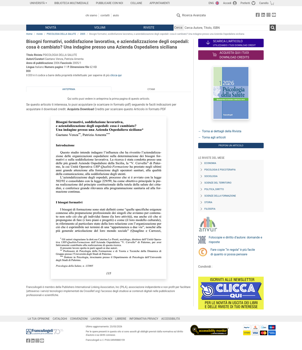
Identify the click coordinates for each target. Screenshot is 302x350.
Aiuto (116, 15)
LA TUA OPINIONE (39, 318)
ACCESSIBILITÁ (170, 318)
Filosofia (209, 209)
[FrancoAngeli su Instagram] (268, 15)
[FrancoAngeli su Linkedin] (263, 15)
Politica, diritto (214, 189)
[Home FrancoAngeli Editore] (51, 15)
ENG (211, 3)
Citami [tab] (151, 89)
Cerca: (178, 27)
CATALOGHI (60, 318)
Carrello (263, 3)
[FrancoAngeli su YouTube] (274, 15)
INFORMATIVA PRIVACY (143, 318)
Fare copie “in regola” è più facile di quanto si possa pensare (233, 252)
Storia (208, 202)
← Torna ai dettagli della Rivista (219, 131)
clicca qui (116, 75)
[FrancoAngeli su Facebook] (258, 15)
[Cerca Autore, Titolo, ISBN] (227, 28)
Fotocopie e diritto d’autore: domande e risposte (235, 240)
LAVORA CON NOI (101, 318)
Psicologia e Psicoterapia (220, 169)
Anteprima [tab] (68, 89)
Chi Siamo (91, 15)
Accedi (227, 3)
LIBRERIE (120, 318)
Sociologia (210, 176)
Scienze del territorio (218, 182)
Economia (210, 163)
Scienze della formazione (220, 195)
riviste (39, 34)
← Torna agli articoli (212, 137)
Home (29, 34)
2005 (82, 34)
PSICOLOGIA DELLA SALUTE (61, 34)
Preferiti (245, 3)
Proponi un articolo (230, 145)
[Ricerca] (273, 28)
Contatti (105, 15)
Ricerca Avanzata (194, 15)
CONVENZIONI (79, 318)
